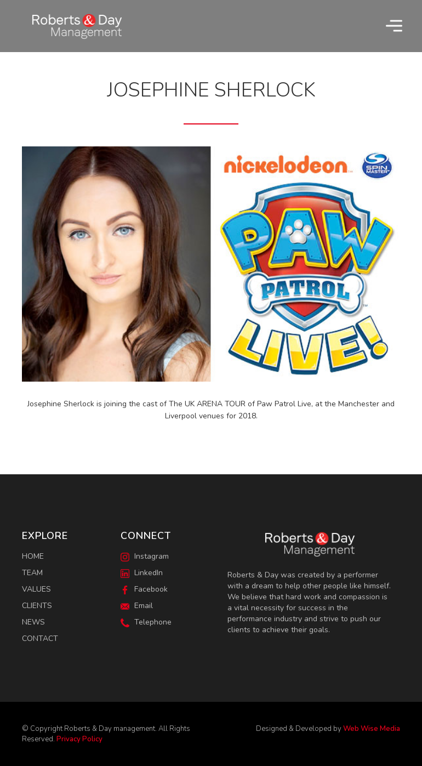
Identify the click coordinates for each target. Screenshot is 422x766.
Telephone (146, 622)
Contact (40, 638)
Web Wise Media (371, 729)
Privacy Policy (79, 739)
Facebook (144, 589)
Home (33, 556)
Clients (37, 605)
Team (32, 573)
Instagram (145, 556)
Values (36, 589)
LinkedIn (142, 573)
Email (137, 605)
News (33, 622)
